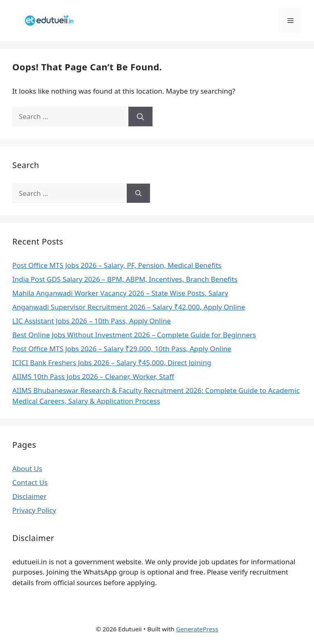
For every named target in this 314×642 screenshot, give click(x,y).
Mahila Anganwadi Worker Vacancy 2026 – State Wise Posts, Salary (120, 293)
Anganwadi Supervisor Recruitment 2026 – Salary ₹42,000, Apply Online (128, 307)
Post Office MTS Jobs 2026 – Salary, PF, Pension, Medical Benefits (117, 265)
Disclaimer (29, 496)
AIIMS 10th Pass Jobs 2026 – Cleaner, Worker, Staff (93, 376)
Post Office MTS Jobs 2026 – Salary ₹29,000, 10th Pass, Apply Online (121, 348)
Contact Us (30, 482)
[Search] (140, 116)
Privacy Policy (34, 510)
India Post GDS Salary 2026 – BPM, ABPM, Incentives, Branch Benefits (125, 279)
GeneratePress (197, 629)
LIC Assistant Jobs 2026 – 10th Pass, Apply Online (91, 320)
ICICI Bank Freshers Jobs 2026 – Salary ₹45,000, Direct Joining (111, 362)
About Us (27, 468)
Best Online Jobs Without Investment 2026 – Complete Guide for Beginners (134, 334)
